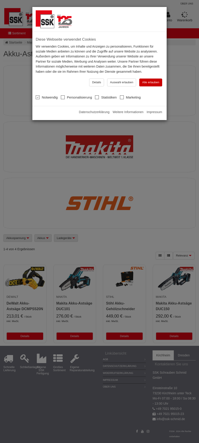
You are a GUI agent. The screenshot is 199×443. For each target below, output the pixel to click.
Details (96, 82)
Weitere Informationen (128, 112)
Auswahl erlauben (121, 82)
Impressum (154, 112)
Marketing (130, 97)
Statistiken (106, 97)
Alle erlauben (150, 82)
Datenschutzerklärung (94, 112)
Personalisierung (76, 97)
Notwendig (47, 97)
